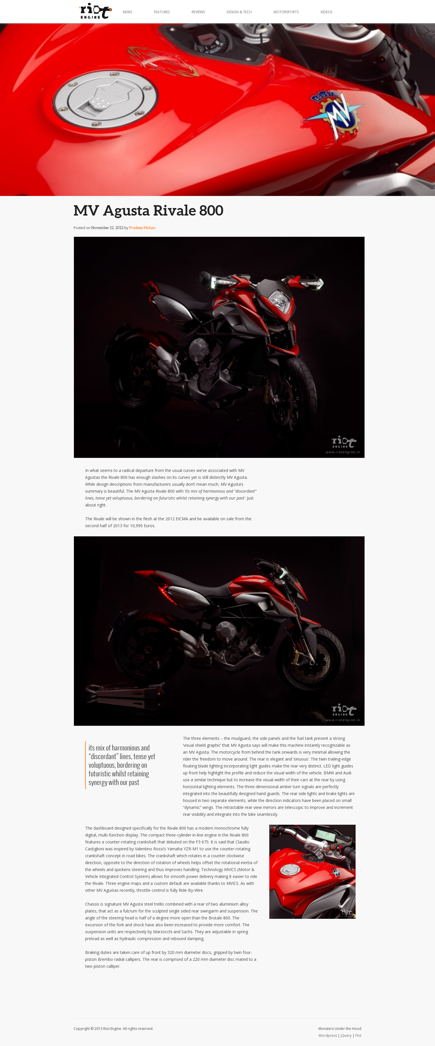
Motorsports (286, 11)
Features (162, 11)
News (127, 11)
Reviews (198, 11)
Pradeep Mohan (142, 228)
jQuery (346, 1035)
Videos (326, 11)
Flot (358, 1035)
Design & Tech (239, 11)
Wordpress (327, 1035)
